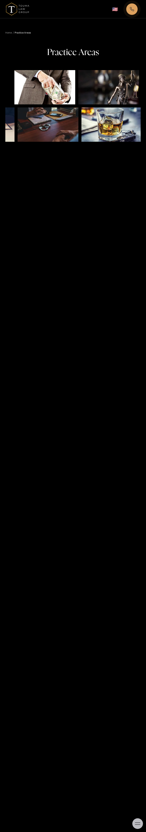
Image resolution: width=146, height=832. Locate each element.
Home (8, 32)
